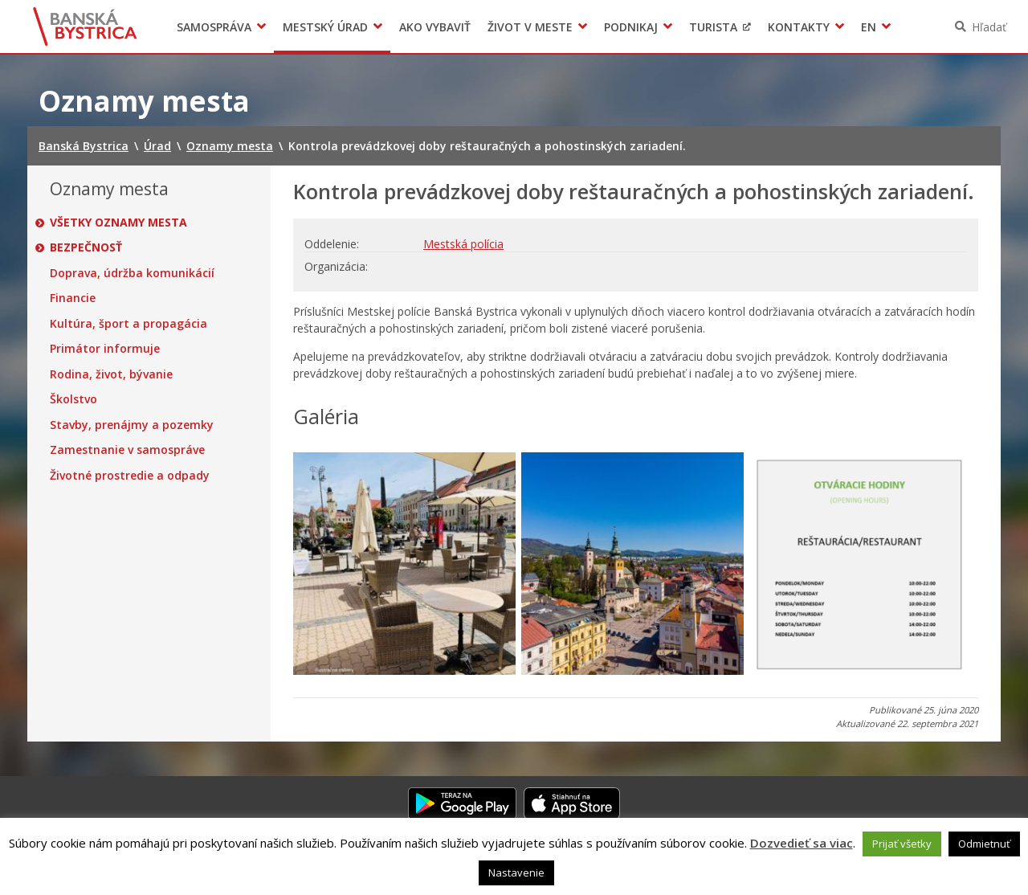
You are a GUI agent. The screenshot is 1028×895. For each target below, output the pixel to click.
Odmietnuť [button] (984, 843)
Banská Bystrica (85, 26)
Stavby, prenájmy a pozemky (132, 425)
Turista (713, 27)
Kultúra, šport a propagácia (128, 324)
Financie (73, 298)
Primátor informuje (105, 348)
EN (868, 27)
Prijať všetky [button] (902, 843)
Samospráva (214, 27)
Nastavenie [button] (516, 872)
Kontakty (799, 27)
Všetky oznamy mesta (118, 222)
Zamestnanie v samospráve (127, 450)
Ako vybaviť (435, 27)
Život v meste (530, 27)
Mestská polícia (463, 243)
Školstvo (73, 399)
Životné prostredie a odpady (130, 475)
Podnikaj (631, 27)
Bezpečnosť (86, 247)
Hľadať (989, 27)
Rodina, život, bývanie (111, 374)
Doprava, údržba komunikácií (132, 273)
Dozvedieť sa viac (801, 843)
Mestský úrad (325, 27)
